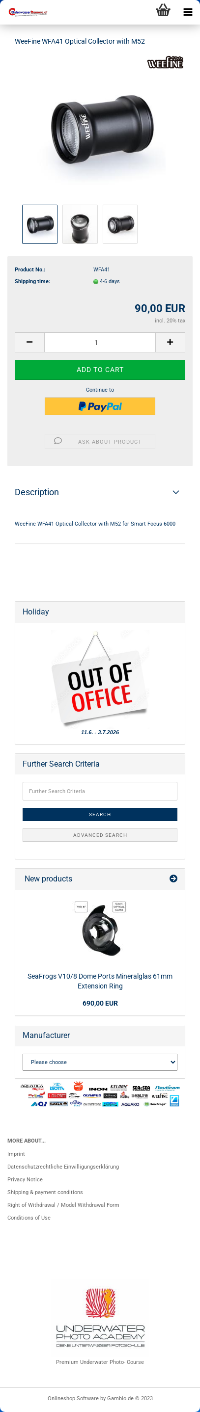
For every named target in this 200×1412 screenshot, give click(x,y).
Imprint (16, 1154)
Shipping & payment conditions (45, 1192)
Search (100, 814)
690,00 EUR (100, 1003)
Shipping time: (32, 281)
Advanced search (100, 835)
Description (37, 492)
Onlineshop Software (73, 1398)
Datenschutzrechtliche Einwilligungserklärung (63, 1167)
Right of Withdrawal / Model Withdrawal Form (63, 1205)
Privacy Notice (25, 1179)
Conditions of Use (29, 1218)
